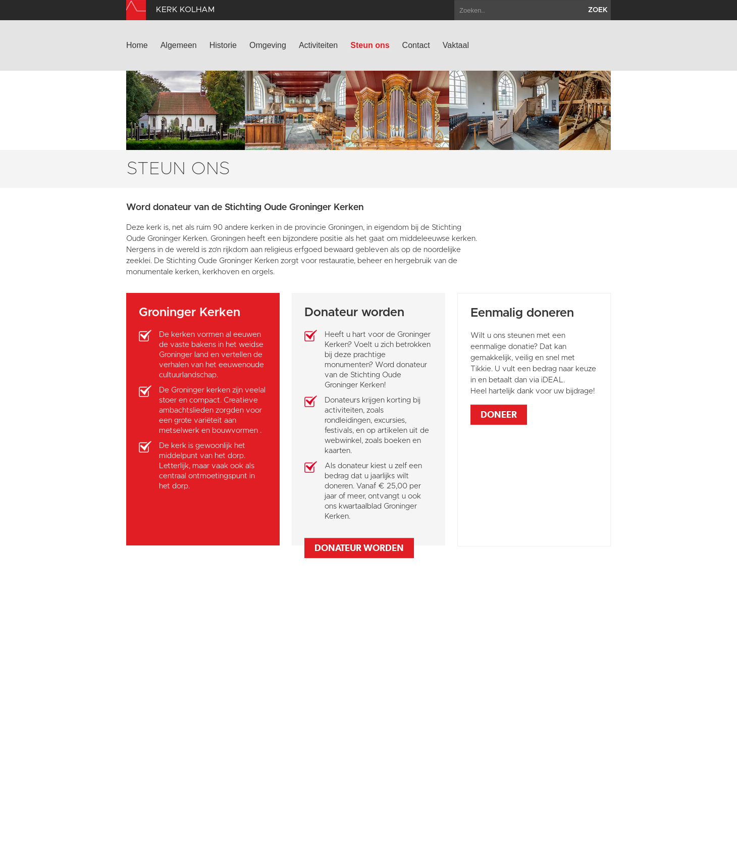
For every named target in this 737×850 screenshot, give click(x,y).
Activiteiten (318, 45)
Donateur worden (359, 547)
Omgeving (267, 45)
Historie (223, 45)
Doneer (499, 414)
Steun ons (369, 45)
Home (137, 45)
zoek (598, 10)
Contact (416, 45)
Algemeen (179, 45)
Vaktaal (456, 45)
